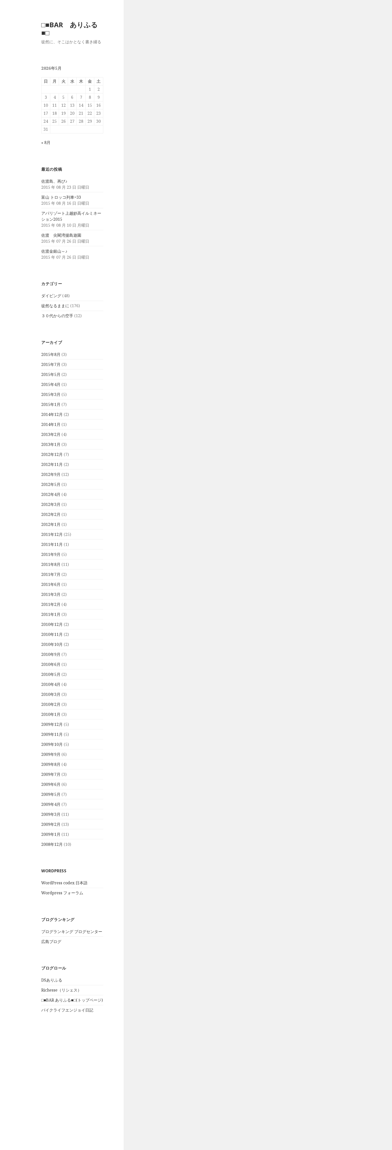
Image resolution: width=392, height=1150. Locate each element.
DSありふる (51, 980)
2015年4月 (50, 384)
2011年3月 (50, 594)
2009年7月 (50, 774)
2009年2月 (50, 824)
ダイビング (51, 295)
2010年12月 (52, 624)
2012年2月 (50, 514)
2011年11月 (52, 544)
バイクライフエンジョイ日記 (67, 1010)
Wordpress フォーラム (62, 893)
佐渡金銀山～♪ (54, 251)
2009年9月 (50, 754)
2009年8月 (50, 764)
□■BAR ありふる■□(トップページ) (72, 1000)
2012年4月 (50, 494)
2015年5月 (50, 374)
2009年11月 (52, 734)
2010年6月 (50, 664)
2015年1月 (50, 404)
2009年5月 (50, 794)
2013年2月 (50, 434)
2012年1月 (50, 524)
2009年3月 (50, 814)
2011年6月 (50, 584)
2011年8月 (50, 564)
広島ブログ (51, 941)
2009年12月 (52, 724)
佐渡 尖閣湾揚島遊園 (61, 235)
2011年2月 (50, 604)
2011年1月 (50, 614)
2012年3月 (50, 504)
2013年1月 (50, 444)
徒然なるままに (55, 305)
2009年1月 (50, 834)
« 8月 (45, 142)
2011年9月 (50, 554)
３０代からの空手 (57, 315)
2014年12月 (52, 414)
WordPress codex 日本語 (64, 883)
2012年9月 (50, 474)
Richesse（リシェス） (61, 990)
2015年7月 (50, 364)
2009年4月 (50, 804)
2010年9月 (50, 654)
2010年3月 (50, 694)
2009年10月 (52, 744)
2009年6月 (50, 784)
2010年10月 (52, 644)
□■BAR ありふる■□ (69, 28)
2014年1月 (50, 424)
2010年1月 (50, 714)
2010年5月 (50, 674)
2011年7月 (50, 574)
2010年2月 (50, 704)
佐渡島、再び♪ (54, 181)
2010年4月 (50, 684)
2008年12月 (52, 844)
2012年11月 (52, 464)
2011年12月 (52, 534)
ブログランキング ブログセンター (71, 931)
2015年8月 (50, 354)
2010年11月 (52, 634)
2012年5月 (50, 484)
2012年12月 (52, 454)
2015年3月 (50, 394)
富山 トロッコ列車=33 (61, 197)
